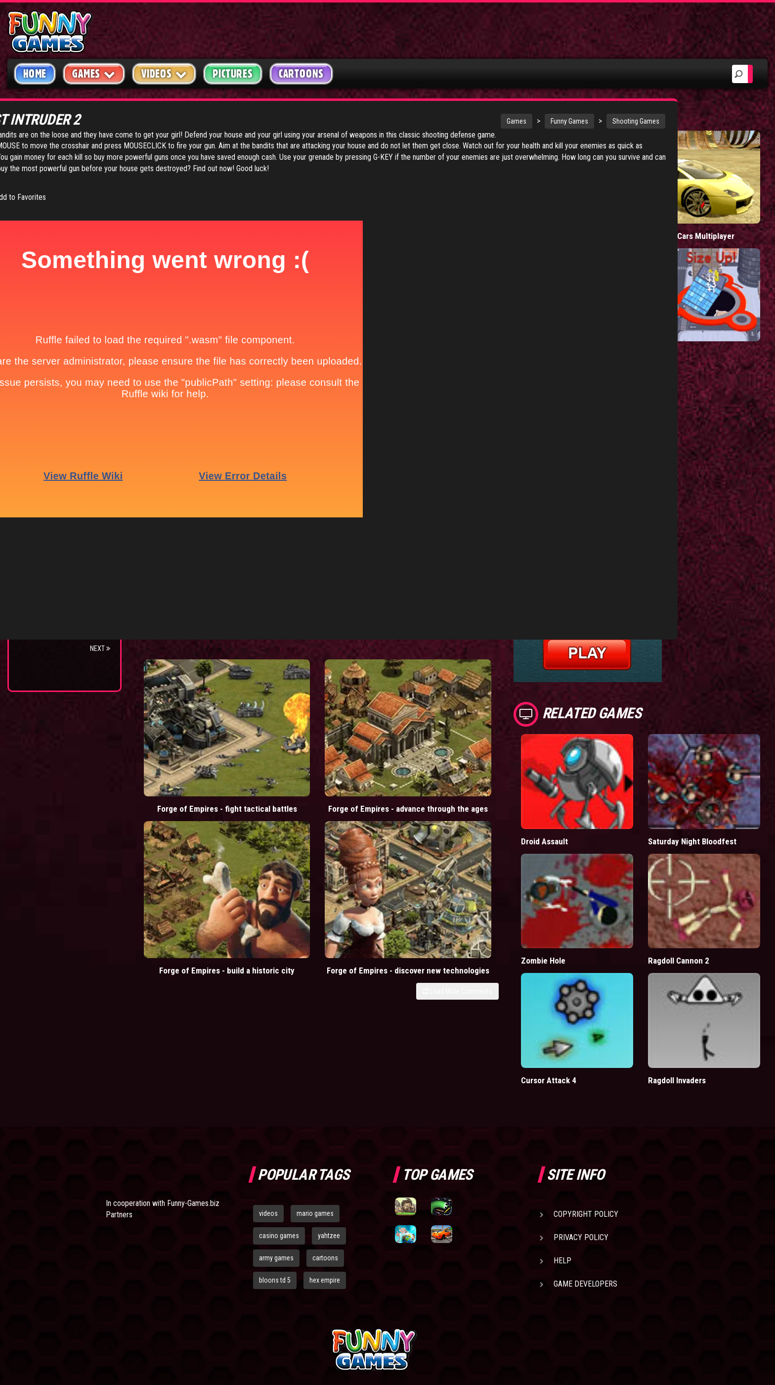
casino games (279, 1143)
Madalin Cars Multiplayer (697, 218)
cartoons (325, 1165)
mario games (315, 1120)
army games (276, 1165)
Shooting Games (510, 121)
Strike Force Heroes (63, 470)
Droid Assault (598, 784)
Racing (39, 250)
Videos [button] (164, 73)
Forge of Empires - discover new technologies (500, 691)
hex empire (324, 1187)
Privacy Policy (581, 1144)
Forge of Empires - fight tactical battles (188, 686)
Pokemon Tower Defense (51, 568)
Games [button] (94, 73)
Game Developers (585, 1191)
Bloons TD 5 (48, 591)
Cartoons (301, 74)
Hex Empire (47, 451)
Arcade (40, 175)
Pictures (233, 74)
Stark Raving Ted (58, 507)
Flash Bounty (52, 432)
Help (562, 1167)
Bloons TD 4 (48, 413)
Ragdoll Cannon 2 (705, 890)
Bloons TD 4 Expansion (67, 629)
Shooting (44, 212)
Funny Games (444, 121)
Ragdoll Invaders (704, 986)
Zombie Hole (596, 890)
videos (268, 1120)
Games (391, 121)
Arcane (40, 526)
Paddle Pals (595, 213)
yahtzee (329, 1143)
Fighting (42, 231)
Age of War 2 (49, 545)
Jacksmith (46, 610)
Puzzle (40, 193)
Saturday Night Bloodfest (701, 789)
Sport (38, 269)
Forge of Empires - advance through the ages (292, 691)
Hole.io (687, 318)
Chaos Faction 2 (56, 489)
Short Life (591, 318)
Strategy (44, 287)
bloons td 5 (275, 1187)
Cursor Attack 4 (602, 986)
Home (34, 74)
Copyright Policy (586, 1121)
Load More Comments (511, 722)
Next (100, 648)
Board (38, 306)
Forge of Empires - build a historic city (396, 686)
